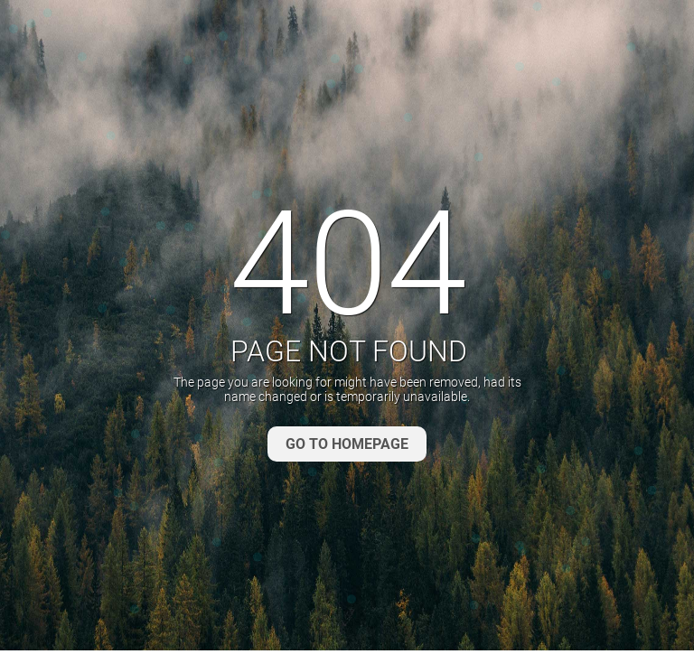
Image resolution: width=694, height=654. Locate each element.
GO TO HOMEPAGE (347, 444)
